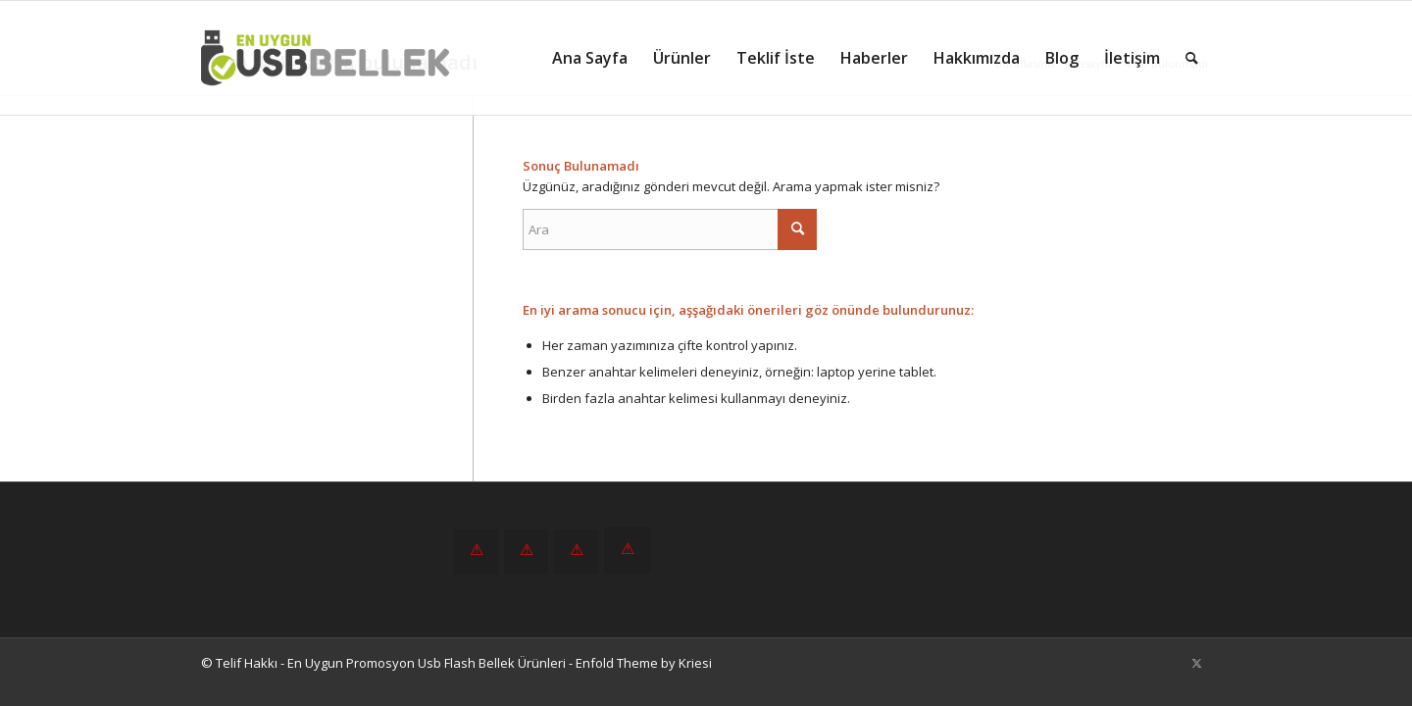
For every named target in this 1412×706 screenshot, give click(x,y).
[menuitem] (589, 58)
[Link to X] (1196, 663)
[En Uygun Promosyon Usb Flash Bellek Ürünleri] (325, 58)
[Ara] (1192, 58)
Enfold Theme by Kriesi (644, 663)
